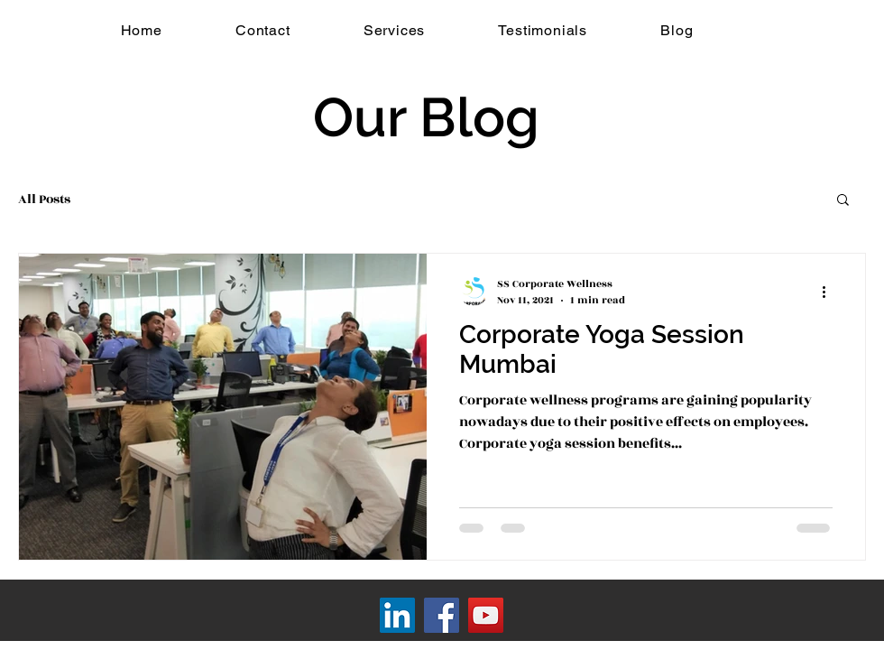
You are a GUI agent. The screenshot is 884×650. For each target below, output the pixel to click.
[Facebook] (441, 615)
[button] (843, 200)
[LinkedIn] (397, 615)
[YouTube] (485, 615)
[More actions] (830, 291)
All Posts (44, 199)
